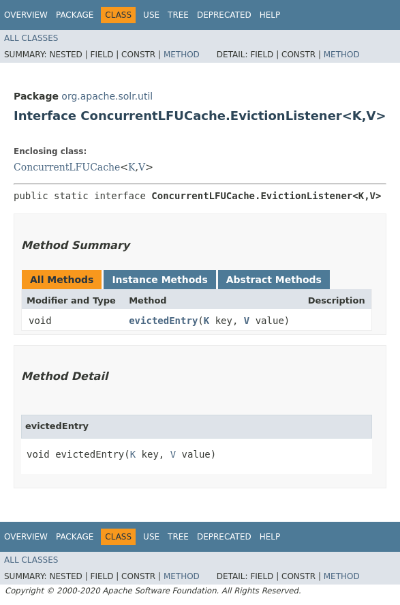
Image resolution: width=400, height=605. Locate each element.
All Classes (31, 38)
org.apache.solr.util (107, 96)
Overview (26, 15)
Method (182, 54)
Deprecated (224, 15)
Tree (178, 15)
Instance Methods (159, 279)
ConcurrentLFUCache (67, 167)
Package (74, 15)
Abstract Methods (274, 279)
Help (270, 15)
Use (151, 15)
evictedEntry (163, 320)
